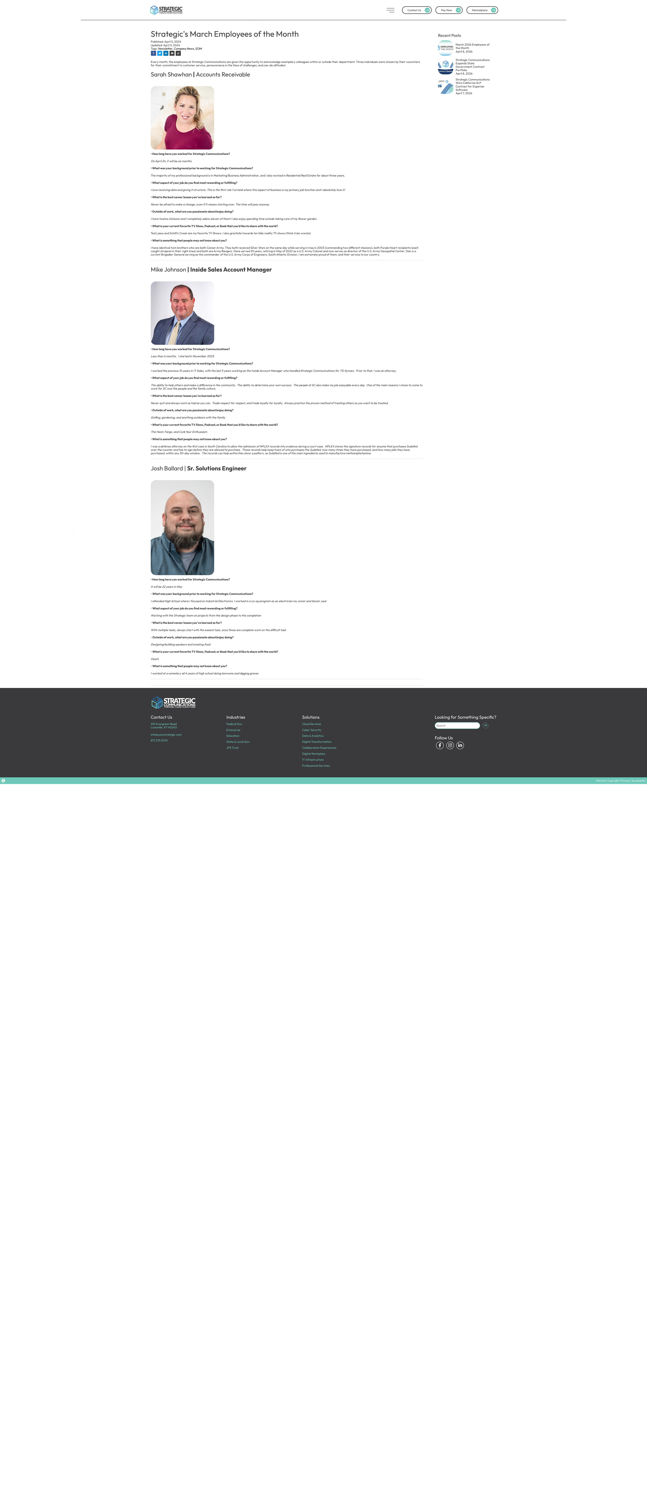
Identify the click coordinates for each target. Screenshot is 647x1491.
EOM (199, 48)
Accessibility (639, 780)
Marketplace (484, 10)
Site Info (600, 780)
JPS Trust (232, 748)
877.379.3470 (159, 740)
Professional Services (316, 765)
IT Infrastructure (313, 760)
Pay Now (451, 10)
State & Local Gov (238, 742)
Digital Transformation (316, 742)
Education (232, 736)
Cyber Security (311, 730)
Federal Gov (234, 724)
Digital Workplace (313, 754)
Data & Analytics (313, 736)
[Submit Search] (485, 725)
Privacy (625, 780)
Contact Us (419, 10)
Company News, (185, 48)
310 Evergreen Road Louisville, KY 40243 (164, 725)
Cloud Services (311, 724)
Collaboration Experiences (319, 748)
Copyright (613, 780)
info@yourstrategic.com (166, 734)
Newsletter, (166, 48)
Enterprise (233, 730)
